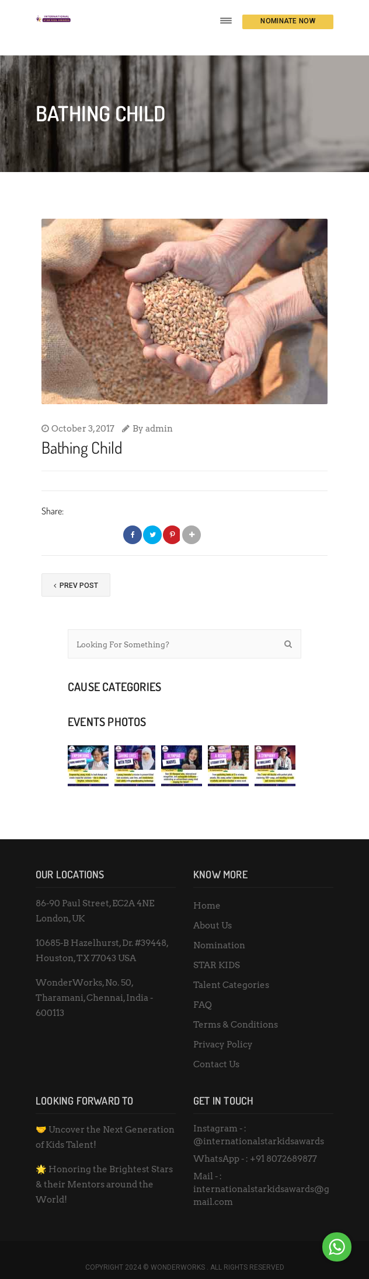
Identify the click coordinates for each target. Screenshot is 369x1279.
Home (207, 891)
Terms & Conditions (235, 1010)
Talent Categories (231, 970)
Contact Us (216, 1050)
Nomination (219, 931)
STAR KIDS (216, 950)
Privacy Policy (223, 1030)
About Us (212, 911)
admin (159, 414)
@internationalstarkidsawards (258, 1127)
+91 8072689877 (283, 1144)
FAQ (202, 990)
